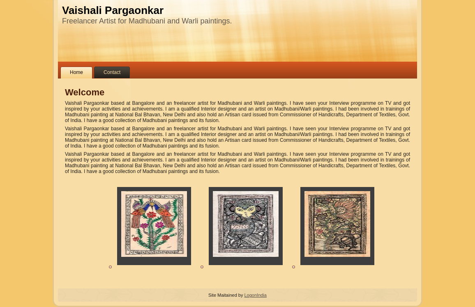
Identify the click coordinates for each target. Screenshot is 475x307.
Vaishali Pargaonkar (113, 10)
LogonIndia (255, 295)
